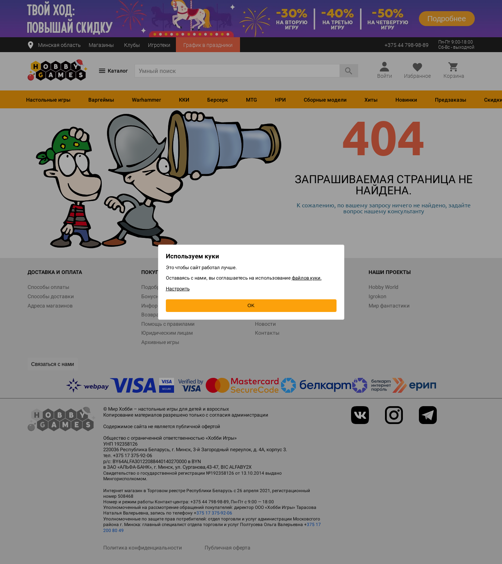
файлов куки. (307, 278)
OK (251, 305)
